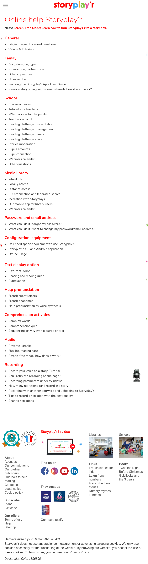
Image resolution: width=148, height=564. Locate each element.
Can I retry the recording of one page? (34, 376)
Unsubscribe (17, 79)
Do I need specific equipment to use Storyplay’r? (41, 244)
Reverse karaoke (20, 346)
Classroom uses (19, 104)
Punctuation (16, 281)
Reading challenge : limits (26, 134)
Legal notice (13, 488)
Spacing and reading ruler (26, 276)
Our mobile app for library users (30, 204)
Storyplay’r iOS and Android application (35, 249)
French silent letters (22, 296)
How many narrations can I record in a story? (39, 386)
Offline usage (17, 254)
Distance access (19, 189)
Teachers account (20, 119)
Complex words (19, 321)
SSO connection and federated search (34, 194)
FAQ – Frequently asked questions (32, 44)
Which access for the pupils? (28, 114)
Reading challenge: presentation (30, 124)
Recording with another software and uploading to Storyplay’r (51, 391)
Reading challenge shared (26, 139)
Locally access (18, 184)
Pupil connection (19, 154)
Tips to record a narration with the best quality (40, 396)
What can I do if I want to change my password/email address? (51, 229)
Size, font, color (19, 271)
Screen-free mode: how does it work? (34, 356)
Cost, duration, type (22, 64)
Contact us (12, 484)
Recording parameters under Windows (35, 381)
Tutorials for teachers (23, 109)
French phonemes (20, 301)
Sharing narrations (21, 401)
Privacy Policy (79, 552)
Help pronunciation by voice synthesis (34, 306)
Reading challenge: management (31, 129)
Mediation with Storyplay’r (26, 199)
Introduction (16, 179)
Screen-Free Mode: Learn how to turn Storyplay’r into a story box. (60, 28)
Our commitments (17, 465)
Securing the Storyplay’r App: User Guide (37, 84)
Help (8, 523)
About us (11, 461)
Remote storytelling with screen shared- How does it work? (50, 89)
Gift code (11, 508)
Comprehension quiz (22, 326)
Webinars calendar (21, 159)
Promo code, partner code (26, 69)
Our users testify (52, 519)
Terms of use (13, 519)
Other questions (19, 164)
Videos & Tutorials (21, 49)
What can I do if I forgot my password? (34, 224)
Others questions (20, 74)
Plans (8, 504)
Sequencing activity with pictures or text (36, 331)
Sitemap (10, 527)
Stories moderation (21, 144)
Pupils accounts (19, 149)
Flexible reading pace (23, 351)
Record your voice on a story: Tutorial (34, 371)
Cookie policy (14, 492)
